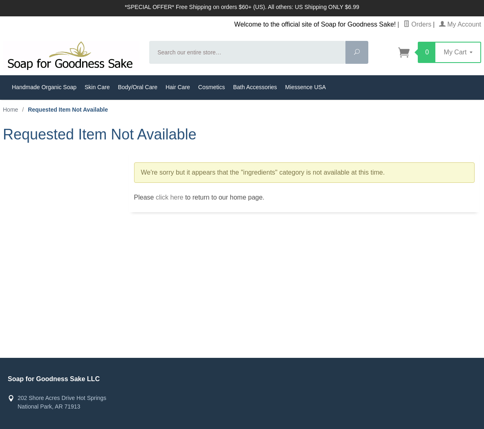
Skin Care (97, 87)
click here (170, 197)
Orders (417, 24)
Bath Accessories (255, 87)
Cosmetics (211, 87)
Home (10, 109)
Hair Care (178, 87)
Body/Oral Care (137, 87)
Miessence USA (305, 87)
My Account (460, 24)
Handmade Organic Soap (44, 87)
